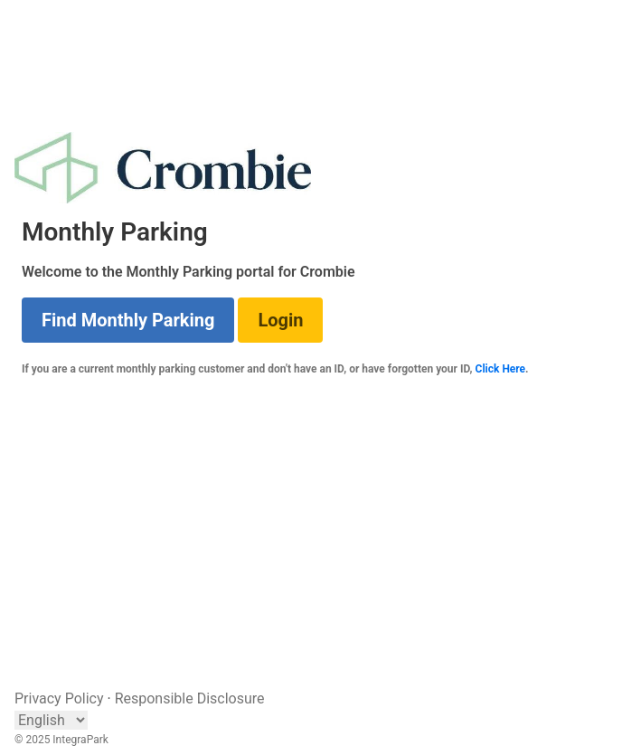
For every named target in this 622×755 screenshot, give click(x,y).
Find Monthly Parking (128, 320)
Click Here (501, 369)
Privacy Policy (59, 698)
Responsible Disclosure (190, 698)
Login (280, 320)
